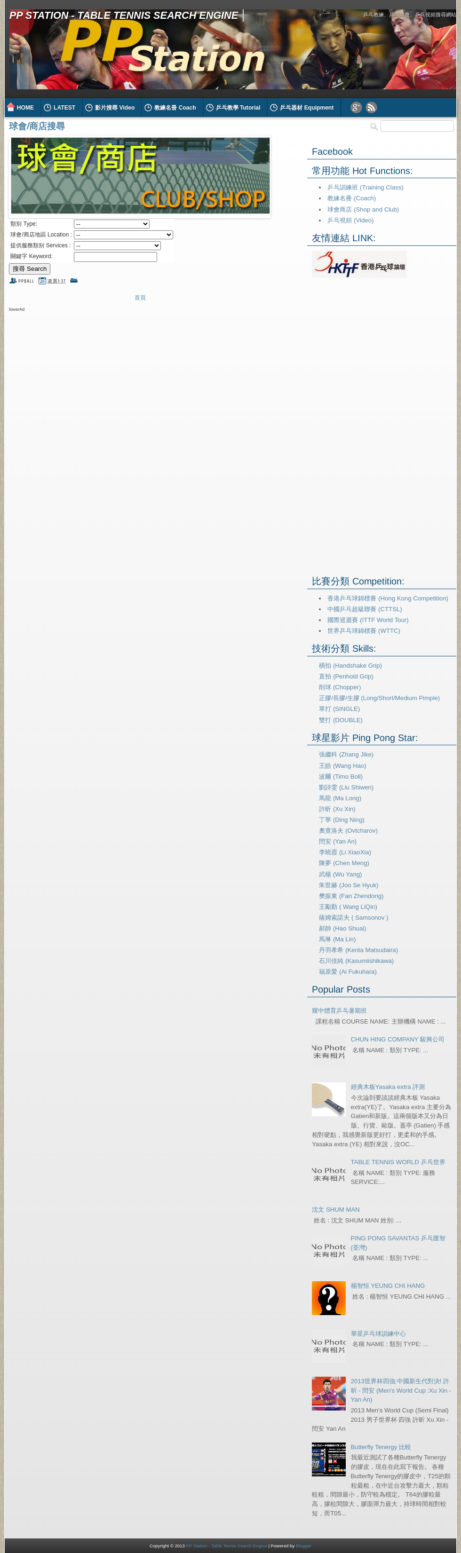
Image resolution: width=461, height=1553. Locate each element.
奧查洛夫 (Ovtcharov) (348, 830)
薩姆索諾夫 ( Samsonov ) (353, 917)
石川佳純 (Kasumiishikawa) (356, 960)
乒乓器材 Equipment (307, 107)
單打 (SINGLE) (339, 708)
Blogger (303, 1545)
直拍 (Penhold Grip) (346, 676)
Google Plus (356, 107)
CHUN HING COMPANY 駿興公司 (398, 1039)
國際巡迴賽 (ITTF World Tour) (367, 619)
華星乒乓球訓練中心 (378, 1333)
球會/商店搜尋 (37, 126)
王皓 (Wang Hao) (342, 765)
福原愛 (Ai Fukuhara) (348, 971)
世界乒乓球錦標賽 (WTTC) (363, 630)
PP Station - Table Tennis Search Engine (123, 15)
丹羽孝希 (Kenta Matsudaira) (358, 950)
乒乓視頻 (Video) (350, 220)
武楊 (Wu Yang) (340, 874)
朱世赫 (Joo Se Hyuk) (348, 885)
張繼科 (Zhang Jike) (346, 754)
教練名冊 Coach (175, 107)
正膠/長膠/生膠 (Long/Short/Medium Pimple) (379, 698)
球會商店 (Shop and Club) (363, 209)
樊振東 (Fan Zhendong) (351, 895)
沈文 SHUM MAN (335, 1209)
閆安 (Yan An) (338, 841)
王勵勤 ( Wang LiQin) (348, 906)
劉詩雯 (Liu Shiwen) (346, 787)
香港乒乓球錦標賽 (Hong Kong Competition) (387, 598)
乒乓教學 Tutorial (238, 107)
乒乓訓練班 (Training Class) (365, 187)
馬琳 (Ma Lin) (337, 939)
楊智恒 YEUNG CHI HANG (388, 1285)
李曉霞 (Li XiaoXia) (345, 852)
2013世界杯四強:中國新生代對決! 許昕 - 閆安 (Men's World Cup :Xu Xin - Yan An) (401, 1390)
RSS (371, 107)
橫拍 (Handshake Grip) (350, 665)
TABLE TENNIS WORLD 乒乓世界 (398, 1162)
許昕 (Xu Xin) (337, 808)
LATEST (64, 107)
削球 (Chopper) (340, 687)
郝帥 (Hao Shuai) (342, 928)
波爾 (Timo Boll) (341, 776)
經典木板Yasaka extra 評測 (388, 1086)
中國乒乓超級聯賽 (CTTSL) (364, 609)
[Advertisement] (119, 331)
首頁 (140, 297)
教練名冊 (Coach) (351, 198)
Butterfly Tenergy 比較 (381, 1447)
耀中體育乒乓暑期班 (339, 1010)
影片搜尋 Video (115, 107)
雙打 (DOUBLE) (341, 720)
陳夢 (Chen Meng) (344, 863)
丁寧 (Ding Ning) (341, 819)
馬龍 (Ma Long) (340, 798)
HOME (25, 107)
